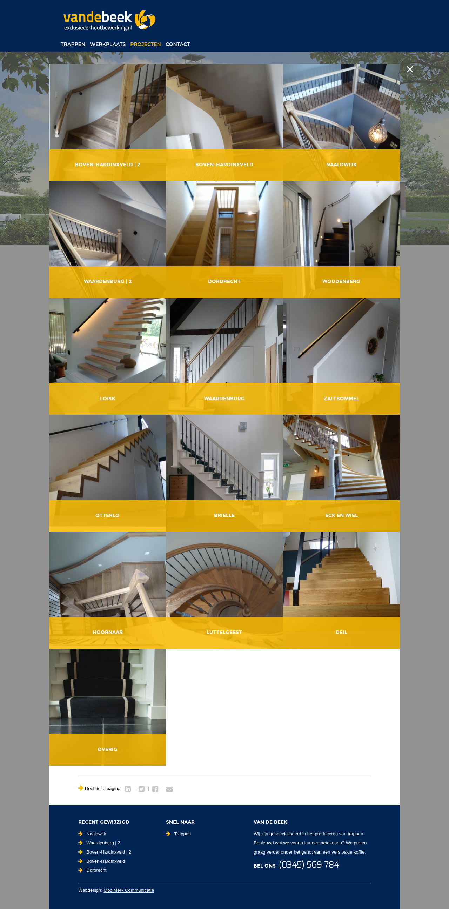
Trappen (73, 44)
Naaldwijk (92, 833)
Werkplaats (108, 44)
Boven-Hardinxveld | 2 (104, 852)
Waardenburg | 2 (99, 842)
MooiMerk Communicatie (128, 890)
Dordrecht (92, 870)
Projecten (145, 44)
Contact (178, 44)
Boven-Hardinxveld (101, 861)
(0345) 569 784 (309, 865)
